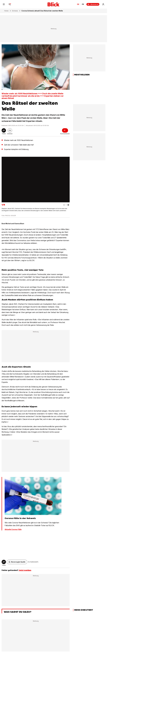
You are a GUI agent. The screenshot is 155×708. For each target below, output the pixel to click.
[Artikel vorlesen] (10, 130)
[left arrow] (68, 205)
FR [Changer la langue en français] (83, 4)
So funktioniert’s (33, 562)
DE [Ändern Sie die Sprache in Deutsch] (78, 4)
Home (6, 11)
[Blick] (53, 4)
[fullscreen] (36, 179)
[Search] (10, 4)
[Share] (4, 130)
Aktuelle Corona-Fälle (13, 529)
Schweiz (15, 11)
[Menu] (4, 4)
